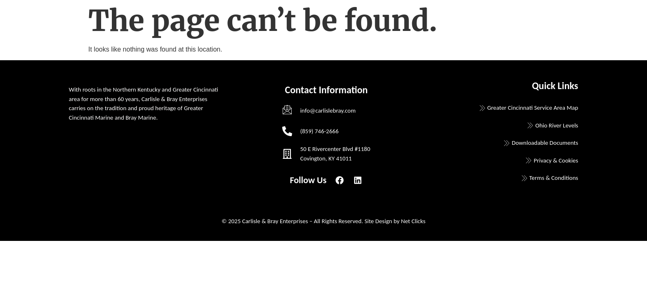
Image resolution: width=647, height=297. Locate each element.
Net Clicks (413, 221)
